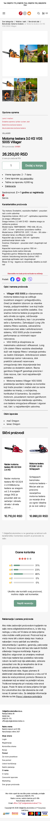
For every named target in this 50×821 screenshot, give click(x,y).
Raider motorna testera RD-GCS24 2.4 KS (12, 470)
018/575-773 (11, 3)
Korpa (4, 752)
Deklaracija (10, 188)
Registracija (6, 745)
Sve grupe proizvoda (10, 787)
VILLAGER (6, 136)
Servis (5, 200)
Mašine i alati (21, 21)
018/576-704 (22, 3)
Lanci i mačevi (7, 121)
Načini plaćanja (8, 770)
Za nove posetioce (9, 759)
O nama (5, 776)
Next (44, 54)
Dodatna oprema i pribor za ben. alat (16, 124)
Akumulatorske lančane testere (14, 131)
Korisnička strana (9, 749)
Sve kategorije (7, 21)
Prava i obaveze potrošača (29, 699)
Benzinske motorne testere (13, 24)
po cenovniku (26, 181)
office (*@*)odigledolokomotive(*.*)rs (27, 806)
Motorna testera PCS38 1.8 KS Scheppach (36, 469)
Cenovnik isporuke (10, 780)
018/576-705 (32, 3)
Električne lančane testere (12, 128)
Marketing (6, 783)
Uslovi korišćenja (9, 766)
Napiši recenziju (25, 606)
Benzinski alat (34, 21)
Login (4, 742)
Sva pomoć (6, 763)
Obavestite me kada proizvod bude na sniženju (25, 276)
